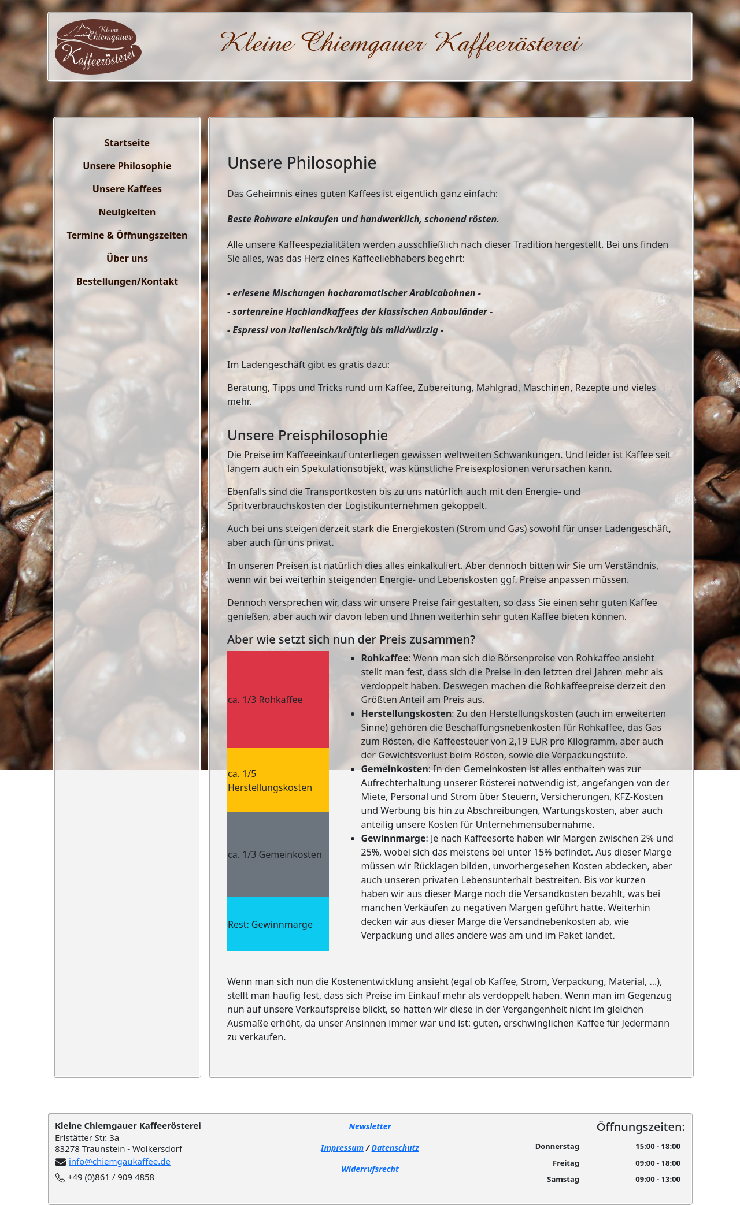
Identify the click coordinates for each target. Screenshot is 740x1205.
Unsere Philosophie (127, 165)
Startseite (127, 142)
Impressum (342, 1147)
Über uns (127, 258)
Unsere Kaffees (127, 189)
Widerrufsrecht (369, 1168)
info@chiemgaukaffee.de (120, 1161)
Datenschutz (395, 1147)
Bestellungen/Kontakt (127, 281)
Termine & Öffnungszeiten (127, 235)
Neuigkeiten (127, 212)
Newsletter (370, 1126)
